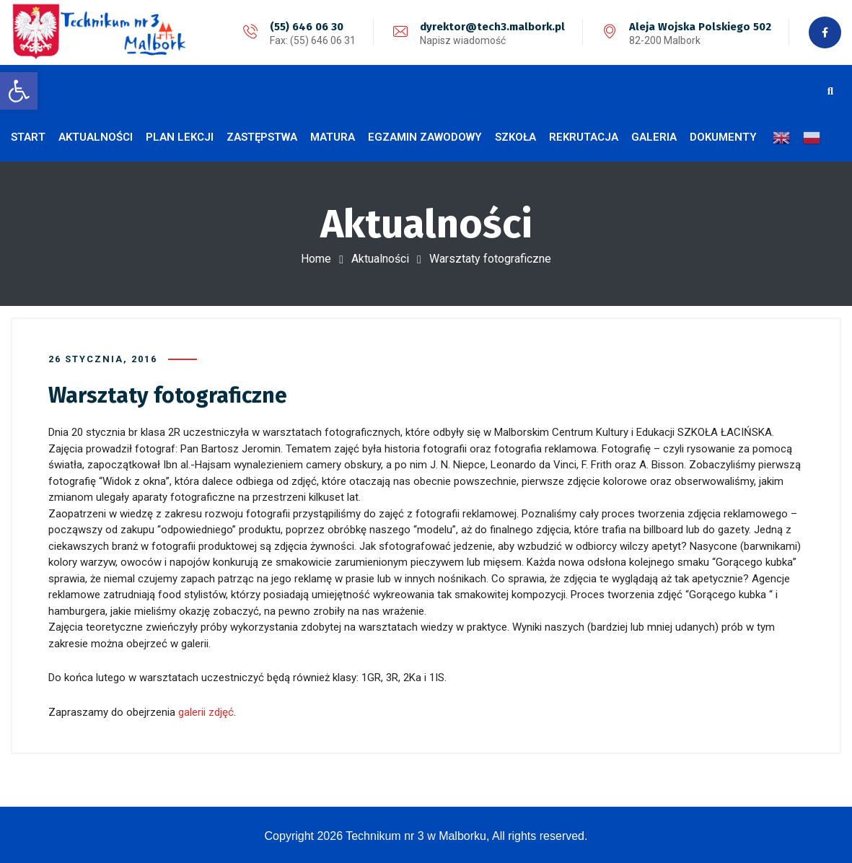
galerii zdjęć (206, 711)
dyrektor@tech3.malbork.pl (492, 26)
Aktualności (380, 259)
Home (316, 259)
